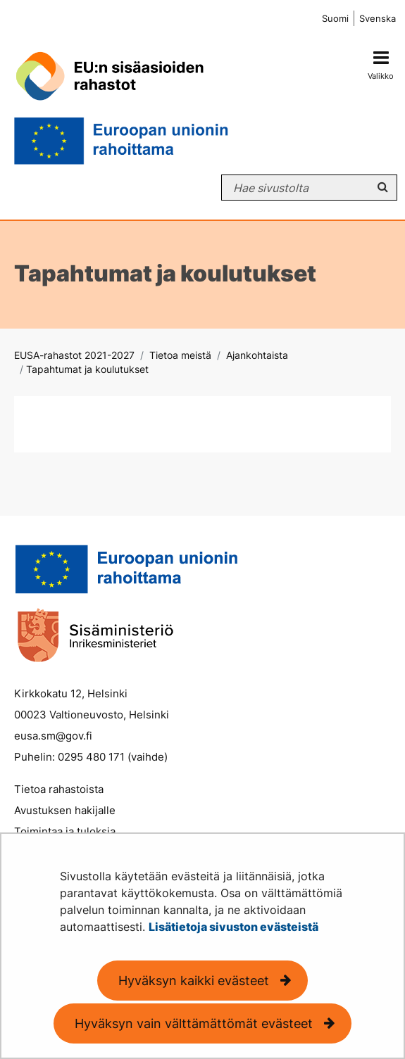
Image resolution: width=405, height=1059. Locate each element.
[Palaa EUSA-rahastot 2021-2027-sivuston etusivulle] (167, 102)
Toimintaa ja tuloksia (65, 831)
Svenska (377, 18)
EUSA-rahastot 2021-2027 (74, 355)
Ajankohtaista (255, 355)
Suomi (335, 18)
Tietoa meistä (179, 355)
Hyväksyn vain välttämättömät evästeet (194, 1023)
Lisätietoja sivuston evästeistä (233, 927)
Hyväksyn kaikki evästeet (193, 980)
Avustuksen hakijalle (65, 810)
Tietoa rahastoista (59, 789)
